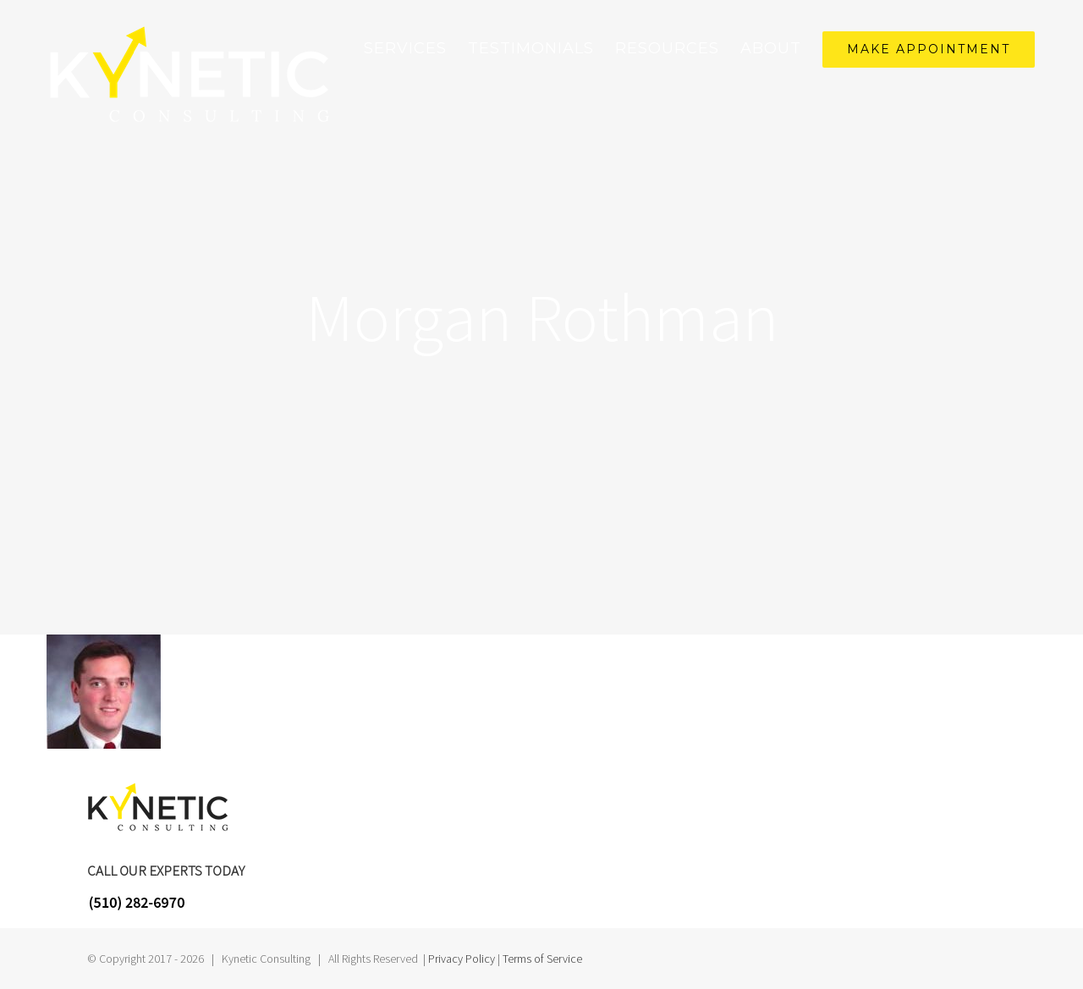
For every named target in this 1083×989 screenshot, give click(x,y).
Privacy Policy (461, 958)
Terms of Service (542, 958)
